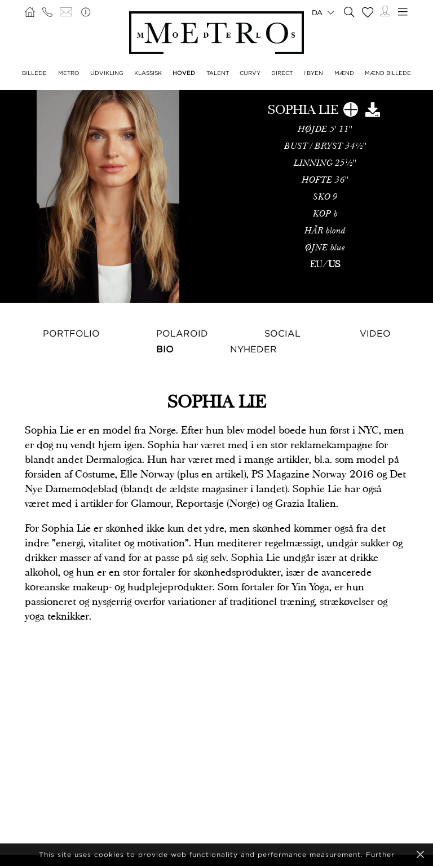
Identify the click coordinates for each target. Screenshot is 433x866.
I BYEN (313, 73)
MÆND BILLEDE (388, 73)
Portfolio (71, 333)
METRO (68, 73)
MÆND (344, 73)
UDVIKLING (106, 73)
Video (375, 333)
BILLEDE (34, 73)
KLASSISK (148, 73)
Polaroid (182, 333)
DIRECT (282, 73)
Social (282, 333)
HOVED (184, 73)
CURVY (250, 73)
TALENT (217, 73)
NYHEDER (253, 349)
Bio (165, 349)
